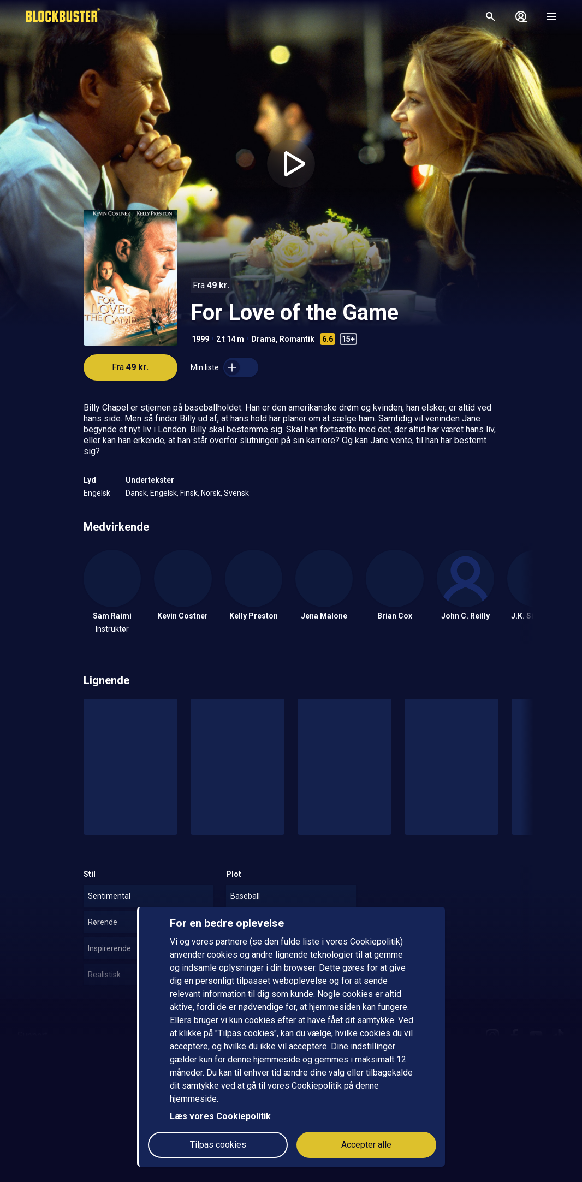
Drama (263, 339)
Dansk (136, 493)
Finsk (189, 493)
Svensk (236, 493)
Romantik (297, 339)
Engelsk (97, 493)
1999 (200, 339)
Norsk (211, 493)
